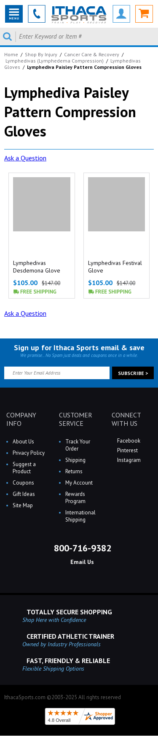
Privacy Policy (29, 452)
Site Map (23, 505)
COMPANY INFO (21, 419)
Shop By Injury (41, 54)
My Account (79, 482)
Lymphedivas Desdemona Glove (36, 266)
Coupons (23, 482)
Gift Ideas (24, 494)
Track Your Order (77, 445)
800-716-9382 (81, 548)
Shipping (75, 460)
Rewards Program (75, 497)
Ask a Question (25, 158)
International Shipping (80, 516)
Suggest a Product (24, 468)
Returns (74, 471)
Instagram (128, 460)
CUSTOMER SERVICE (75, 419)
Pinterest (127, 450)
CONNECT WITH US (126, 419)
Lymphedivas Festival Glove (115, 266)
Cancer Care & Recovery (91, 54)
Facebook (128, 440)
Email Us (81, 562)
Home (11, 54)
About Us (23, 441)
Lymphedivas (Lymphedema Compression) (54, 61)
